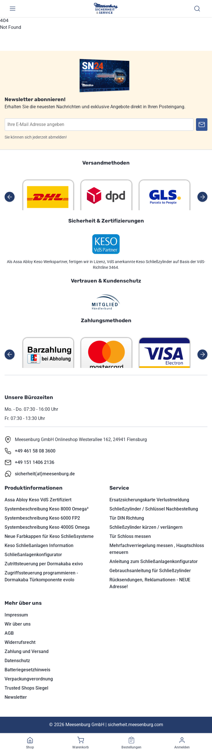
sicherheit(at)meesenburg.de (45, 473)
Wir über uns (18, 624)
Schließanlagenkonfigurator (33, 554)
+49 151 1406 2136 (34, 462)
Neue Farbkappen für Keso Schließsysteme (49, 536)
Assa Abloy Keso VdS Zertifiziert (38, 499)
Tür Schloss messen (130, 536)
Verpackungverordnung (29, 679)
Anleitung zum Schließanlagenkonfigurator (153, 561)
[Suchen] (197, 8)
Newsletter (16, 697)
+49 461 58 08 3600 (35, 451)
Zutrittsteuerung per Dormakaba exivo (44, 563)
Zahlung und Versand (27, 651)
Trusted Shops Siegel (26, 688)
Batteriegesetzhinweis (27, 669)
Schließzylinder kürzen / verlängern (146, 527)
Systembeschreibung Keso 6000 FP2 (42, 518)
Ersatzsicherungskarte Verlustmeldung (149, 499)
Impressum (16, 615)
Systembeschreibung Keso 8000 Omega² (47, 509)
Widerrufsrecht (20, 642)
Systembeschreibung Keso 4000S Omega (47, 527)
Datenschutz (17, 660)
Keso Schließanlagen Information (39, 545)
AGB (9, 633)
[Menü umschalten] (12, 8)
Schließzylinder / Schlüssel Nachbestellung (153, 509)
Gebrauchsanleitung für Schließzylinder (150, 570)
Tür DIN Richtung (126, 518)
